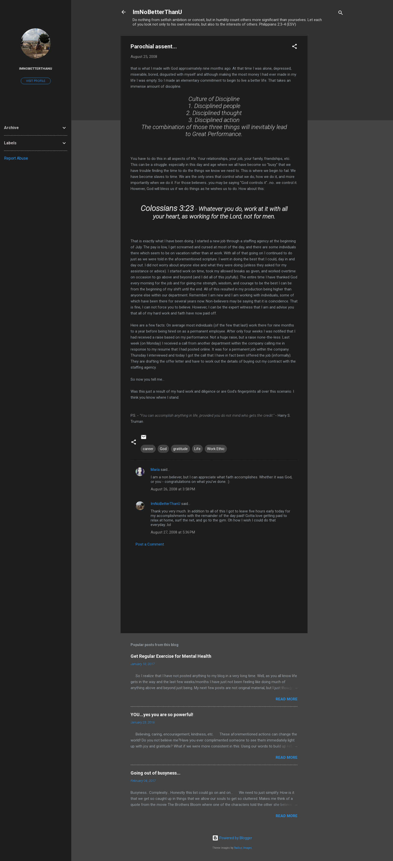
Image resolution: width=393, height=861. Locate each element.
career (148, 449)
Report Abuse (16, 158)
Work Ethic (216, 449)
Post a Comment (150, 544)
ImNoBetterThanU (157, 12)
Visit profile (35, 81)
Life (197, 449)
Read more (287, 699)
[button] (294, 47)
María (155, 469)
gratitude (180, 449)
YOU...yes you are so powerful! (162, 714)
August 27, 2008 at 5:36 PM (173, 532)
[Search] (341, 13)
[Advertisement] (328, 111)
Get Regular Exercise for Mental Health (171, 656)
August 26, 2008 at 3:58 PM (173, 489)
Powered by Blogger (232, 838)
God (163, 449)
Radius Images (243, 847)
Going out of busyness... (155, 773)
